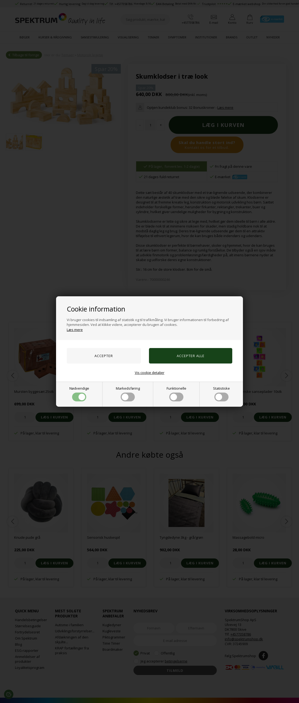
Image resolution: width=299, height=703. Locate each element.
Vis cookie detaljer (149, 372)
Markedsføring (128, 393)
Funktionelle (176, 393)
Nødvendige (79, 393)
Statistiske (221, 393)
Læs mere (75, 329)
